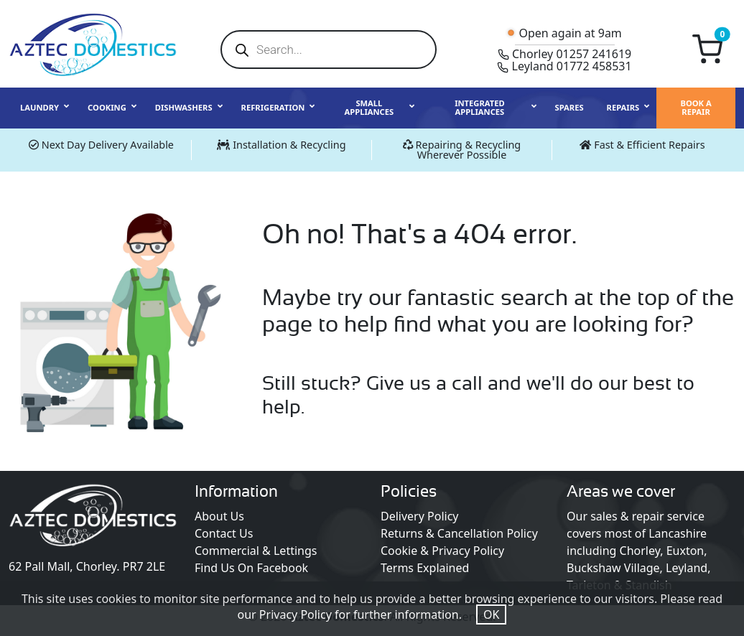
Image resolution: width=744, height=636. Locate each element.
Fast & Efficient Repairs (649, 144)
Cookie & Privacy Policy (442, 550)
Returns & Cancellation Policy (459, 533)
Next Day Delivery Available (108, 144)
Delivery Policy (420, 516)
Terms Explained (425, 568)
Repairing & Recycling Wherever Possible (468, 150)
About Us (219, 516)
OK (491, 614)
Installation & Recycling (289, 144)
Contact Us (224, 533)
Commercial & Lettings (256, 550)
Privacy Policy (295, 614)
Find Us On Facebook (251, 568)
